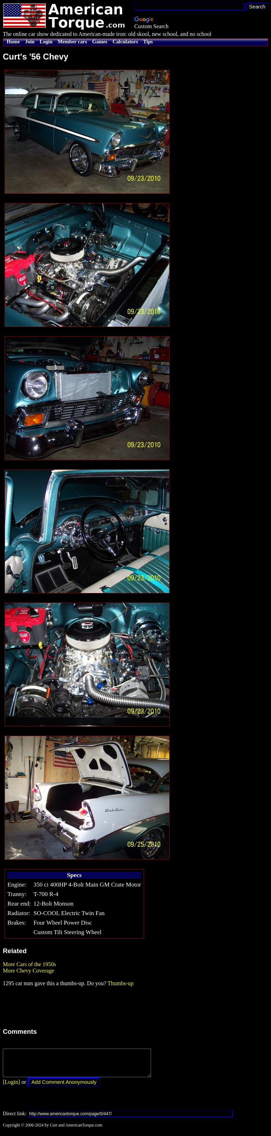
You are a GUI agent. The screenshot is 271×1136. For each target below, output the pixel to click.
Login (46, 41)
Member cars (72, 41)
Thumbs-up (120, 983)
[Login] (11, 1087)
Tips (148, 41)
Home (13, 41)
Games (99, 41)
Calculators (125, 41)
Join (29, 41)
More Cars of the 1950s (29, 964)
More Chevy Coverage (28, 971)
